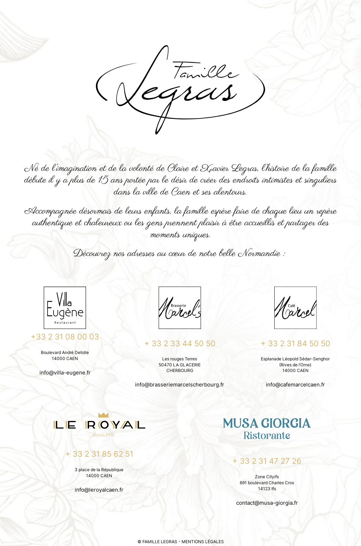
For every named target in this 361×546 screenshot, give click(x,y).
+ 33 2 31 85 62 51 (99, 453)
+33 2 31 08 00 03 (65, 336)
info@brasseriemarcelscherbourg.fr (179, 384)
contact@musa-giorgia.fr (267, 502)
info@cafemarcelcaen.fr (295, 384)
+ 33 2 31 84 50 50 (295, 343)
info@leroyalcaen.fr (99, 489)
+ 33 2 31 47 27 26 (266, 461)
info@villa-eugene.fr (65, 372)
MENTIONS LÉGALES (203, 541)
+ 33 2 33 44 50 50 (179, 343)
